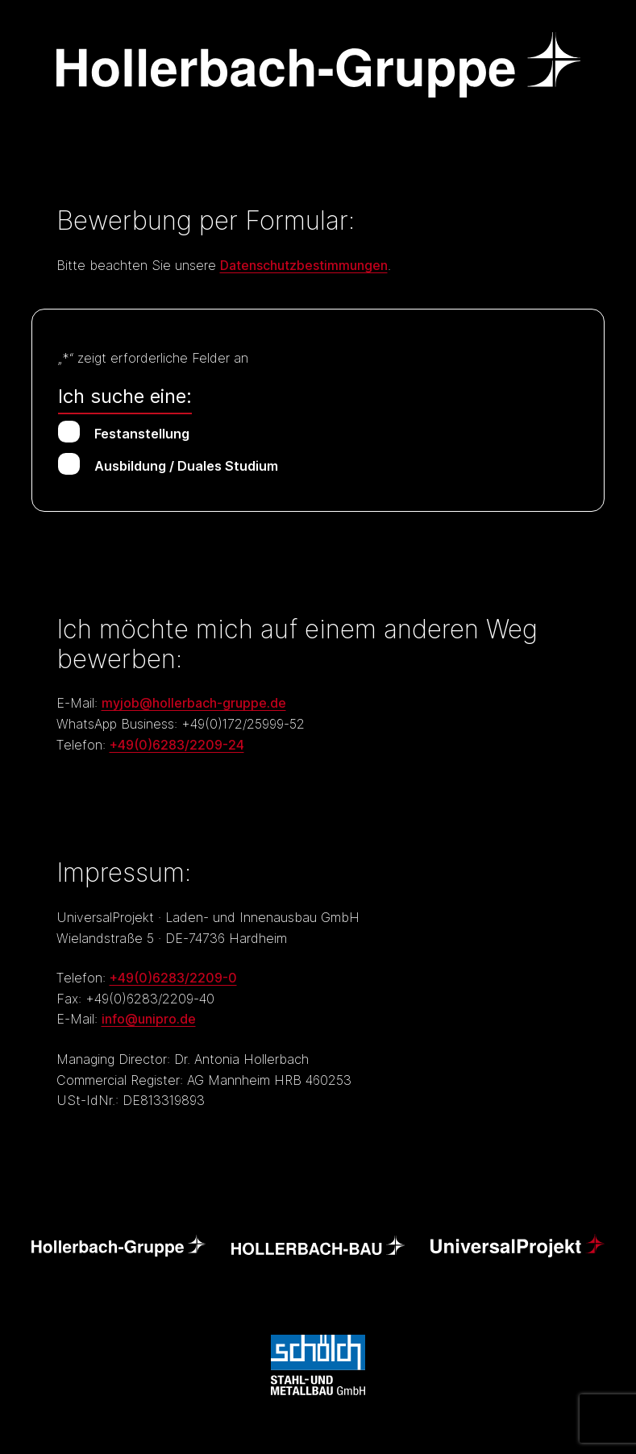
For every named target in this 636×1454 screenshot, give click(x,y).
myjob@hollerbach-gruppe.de (194, 703)
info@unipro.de (149, 1019)
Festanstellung (141, 434)
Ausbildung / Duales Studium (186, 466)
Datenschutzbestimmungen (304, 265)
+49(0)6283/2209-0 (173, 978)
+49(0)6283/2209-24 (177, 745)
